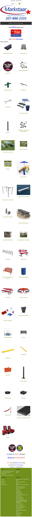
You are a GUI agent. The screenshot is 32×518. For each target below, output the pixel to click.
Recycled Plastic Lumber (8, 53)
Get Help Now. (13, 0)
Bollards (8, 132)
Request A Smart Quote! (19, 497)
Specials (17, 472)
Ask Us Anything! (18, 490)
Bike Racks (8, 259)
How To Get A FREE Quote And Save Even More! (22, 485)
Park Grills (24, 398)
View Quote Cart (19, 0)
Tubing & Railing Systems (24, 70)
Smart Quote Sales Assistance (20, 481)
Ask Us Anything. (3, 473)
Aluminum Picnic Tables (8, 152)
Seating (7, 437)
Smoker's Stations (23, 381)
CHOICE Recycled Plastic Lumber (23, 417)
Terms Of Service (18, 515)
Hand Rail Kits (23, 90)
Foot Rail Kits (7, 107)
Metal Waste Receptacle (23, 277)
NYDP (17, 480)
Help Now (17, 489)
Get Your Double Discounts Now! (6, 472)
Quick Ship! (8, 73)
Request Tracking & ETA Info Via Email (21, 494)
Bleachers (8, 169)
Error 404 (17, 511)
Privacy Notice (18, 514)
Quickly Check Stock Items (20, 498)
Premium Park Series (23, 113)
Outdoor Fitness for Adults (8, 199)
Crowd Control (8, 415)
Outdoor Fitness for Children (23, 196)
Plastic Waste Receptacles (23, 315)
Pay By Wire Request (19, 503)
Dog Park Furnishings (8, 320)
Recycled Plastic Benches (23, 223)
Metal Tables (7, 297)
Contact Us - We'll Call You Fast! (20, 506)
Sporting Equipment (8, 337)
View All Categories (4, 484)
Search (2, 480)
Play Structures (24, 176)
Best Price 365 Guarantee (20, 507)
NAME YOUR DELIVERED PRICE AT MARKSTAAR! (21, 502)
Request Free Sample (19, 493)
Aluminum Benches (23, 149)
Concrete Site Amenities (8, 216)
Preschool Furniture (23, 297)
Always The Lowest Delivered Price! (21, 510)
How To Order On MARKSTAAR (20, 486)
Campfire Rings (8, 398)
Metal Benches (23, 259)
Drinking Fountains (8, 90)
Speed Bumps (23, 354)
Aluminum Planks (23, 53)
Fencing (23, 337)
